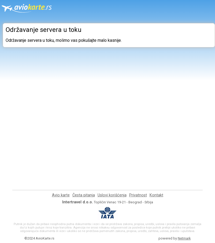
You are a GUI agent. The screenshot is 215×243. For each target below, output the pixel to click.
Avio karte (61, 195)
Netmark (184, 238)
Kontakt (156, 195)
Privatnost (138, 195)
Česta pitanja (83, 195)
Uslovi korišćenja (112, 195)
